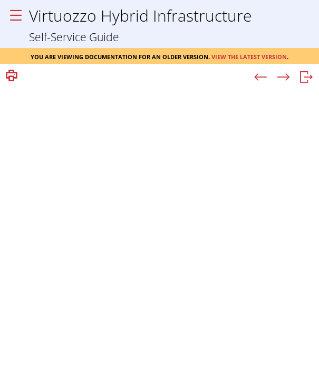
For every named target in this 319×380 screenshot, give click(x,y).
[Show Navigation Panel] (16, 16)
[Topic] (159, 232)
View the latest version (249, 56)
